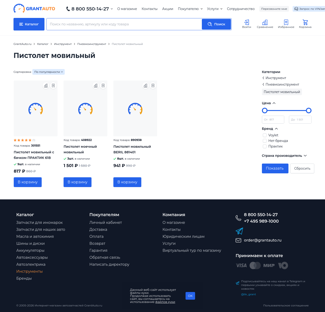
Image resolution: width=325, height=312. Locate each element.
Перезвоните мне (274, 8)
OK (190, 296)
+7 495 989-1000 (261, 221)
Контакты (150, 9)
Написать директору (109, 264)
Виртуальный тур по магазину (191, 250)
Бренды (24, 278)
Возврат (97, 243)
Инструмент (274, 78)
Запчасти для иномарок (39, 222)
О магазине (127, 9)
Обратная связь (104, 257)
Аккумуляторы (30, 250)
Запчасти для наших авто (40, 229)
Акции (167, 9)
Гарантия (98, 250)
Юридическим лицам (183, 236)
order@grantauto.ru (262, 240)
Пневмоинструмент (280, 84)
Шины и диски (30, 243)
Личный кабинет (105, 222)
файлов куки (165, 302)
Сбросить (302, 168)
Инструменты (29, 271)
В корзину (28, 182)
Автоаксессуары (32, 257)
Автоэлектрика (30, 264)
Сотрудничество (241, 9)
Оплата (96, 236)
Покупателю (190, 9)
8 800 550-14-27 (90, 9)
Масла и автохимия (35, 236)
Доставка (98, 229)
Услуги (214, 9)
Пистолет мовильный (282, 92)
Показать (275, 168)
